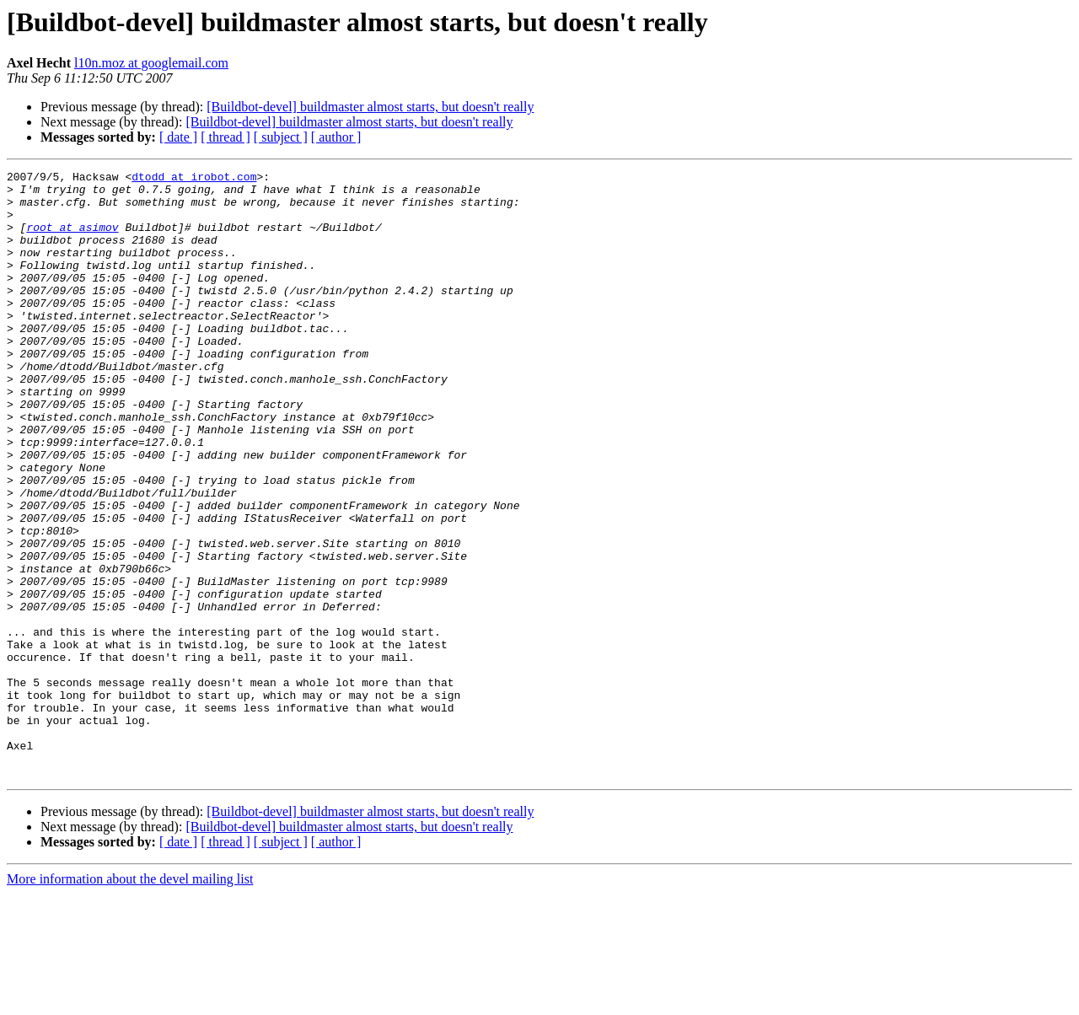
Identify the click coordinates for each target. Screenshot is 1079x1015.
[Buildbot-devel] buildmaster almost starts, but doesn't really (370, 106)
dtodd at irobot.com (194, 178)
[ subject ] (281, 137)
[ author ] (336, 137)
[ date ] (178, 137)
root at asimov (72, 239)
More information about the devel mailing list (130, 1000)
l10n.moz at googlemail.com (151, 63)
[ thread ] (225, 137)
